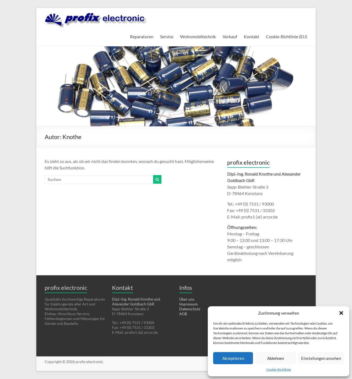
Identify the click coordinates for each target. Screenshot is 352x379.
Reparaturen (141, 36)
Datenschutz (189, 309)
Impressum (188, 304)
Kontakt (251, 36)
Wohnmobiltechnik (198, 36)
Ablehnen (275, 358)
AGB (183, 313)
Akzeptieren (233, 358)
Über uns (186, 299)
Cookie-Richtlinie (278, 369)
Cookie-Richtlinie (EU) (286, 36)
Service (166, 36)
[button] (341, 313)
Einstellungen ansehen (321, 358)
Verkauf (230, 36)
